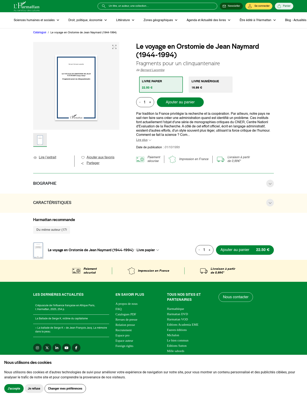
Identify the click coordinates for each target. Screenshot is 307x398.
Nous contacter (236, 297)
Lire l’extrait (44, 157)
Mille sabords (175, 351)
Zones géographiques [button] (159, 20)
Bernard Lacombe (152, 70)
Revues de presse (126, 319)
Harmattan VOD (177, 319)
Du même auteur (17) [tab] (51, 229)
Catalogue (39, 32)
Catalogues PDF (125, 314)
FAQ (118, 309)
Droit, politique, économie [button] (85, 20)
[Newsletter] (231, 6)
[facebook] (76, 348)
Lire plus (142, 140)
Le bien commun (178, 340)
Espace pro (122, 335)
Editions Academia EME (182, 324)
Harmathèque (175, 308)
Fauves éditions (177, 330)
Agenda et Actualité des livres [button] (207, 20)
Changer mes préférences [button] (65, 388)
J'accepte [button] (14, 388)
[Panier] (284, 6)
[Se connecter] (258, 6)
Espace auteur (124, 340)
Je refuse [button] (34, 388)
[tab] (161, 85)
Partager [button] (90, 163)
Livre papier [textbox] (146, 250)
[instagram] (37, 348)
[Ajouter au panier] (245, 250)
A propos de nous (126, 303)
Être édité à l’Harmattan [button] (256, 20)
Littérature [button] (123, 20)
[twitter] (47, 348)
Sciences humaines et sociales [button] (35, 20)
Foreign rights (124, 346)
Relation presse (125, 324)
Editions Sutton (177, 345)
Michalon (173, 335)
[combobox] (149, 250)
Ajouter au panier (180, 102)
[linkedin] (57, 348)
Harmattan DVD (177, 314)
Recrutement (123, 330)
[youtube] (66, 348)
